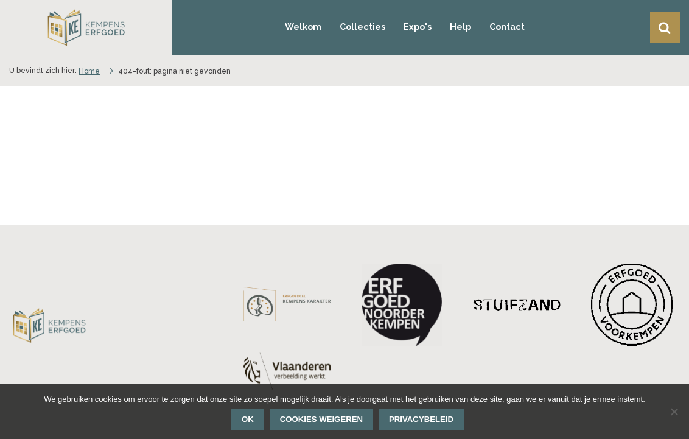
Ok (248, 419)
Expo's (418, 27)
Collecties (362, 27)
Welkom (303, 27)
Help (460, 27)
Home (89, 71)
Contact (507, 27)
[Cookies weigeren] (674, 412)
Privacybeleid (421, 419)
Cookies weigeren (321, 419)
